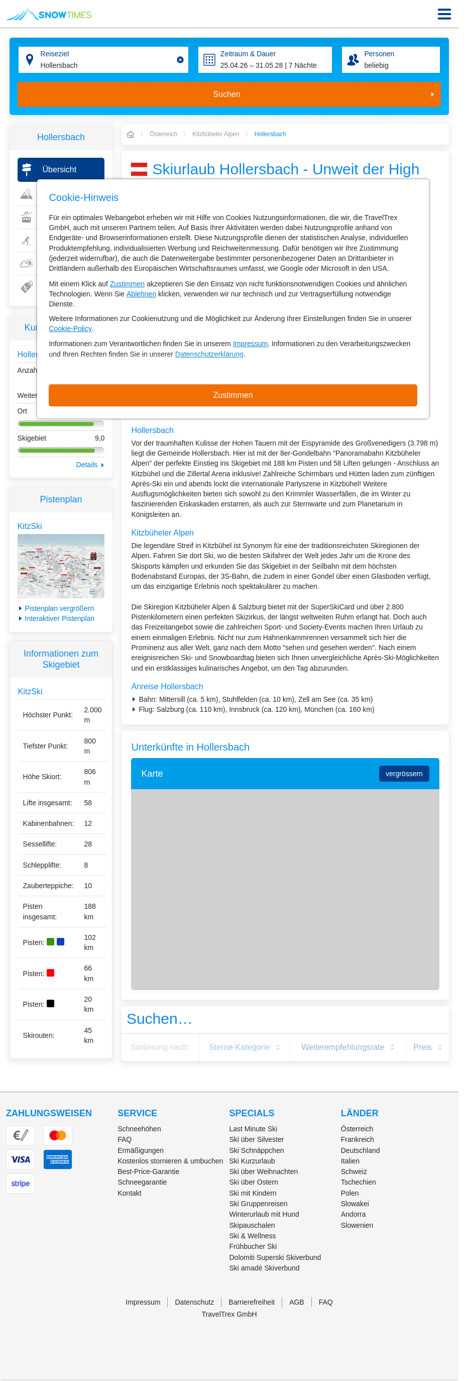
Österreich (357, 1129)
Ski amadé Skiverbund (264, 1268)
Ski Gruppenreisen (258, 1204)
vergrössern (404, 774)
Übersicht (60, 169)
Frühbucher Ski (253, 1246)
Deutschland (360, 1150)
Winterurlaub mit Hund (264, 1214)
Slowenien (357, 1225)
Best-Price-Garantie (148, 1171)
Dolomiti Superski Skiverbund (275, 1257)
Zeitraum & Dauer (248, 54)
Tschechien (358, 1182)
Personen (379, 54)
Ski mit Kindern (253, 1193)
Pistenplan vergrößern (59, 608)
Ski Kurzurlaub (252, 1161)
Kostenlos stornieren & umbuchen (170, 1161)
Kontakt (129, 1193)
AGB (296, 1302)
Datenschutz (194, 1302)
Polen (350, 1193)
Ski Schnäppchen (256, 1150)
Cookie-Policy (70, 329)
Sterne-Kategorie (239, 1047)
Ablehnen (141, 294)
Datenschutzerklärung (209, 354)
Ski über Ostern (253, 1182)
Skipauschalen (252, 1225)
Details (87, 465)
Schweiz (354, 1171)
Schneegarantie (142, 1182)
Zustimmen (127, 284)
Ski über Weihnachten (263, 1171)
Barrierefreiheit (251, 1302)
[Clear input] (180, 60)
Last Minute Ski (253, 1129)
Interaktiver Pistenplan (60, 618)
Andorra (353, 1214)
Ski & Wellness (252, 1236)
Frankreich (357, 1139)
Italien (350, 1161)
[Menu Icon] (444, 14)
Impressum (250, 344)
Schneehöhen (139, 1129)
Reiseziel (55, 54)
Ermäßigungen (141, 1150)
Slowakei (355, 1204)
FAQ (125, 1139)
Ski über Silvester (256, 1139)
